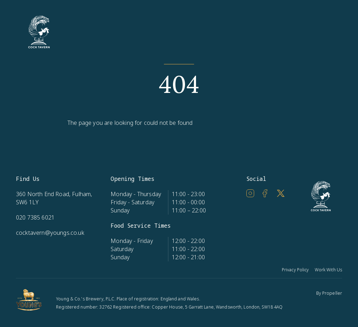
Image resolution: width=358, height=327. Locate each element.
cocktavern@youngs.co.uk (50, 233)
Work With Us (328, 270)
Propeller (332, 293)
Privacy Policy (295, 270)
